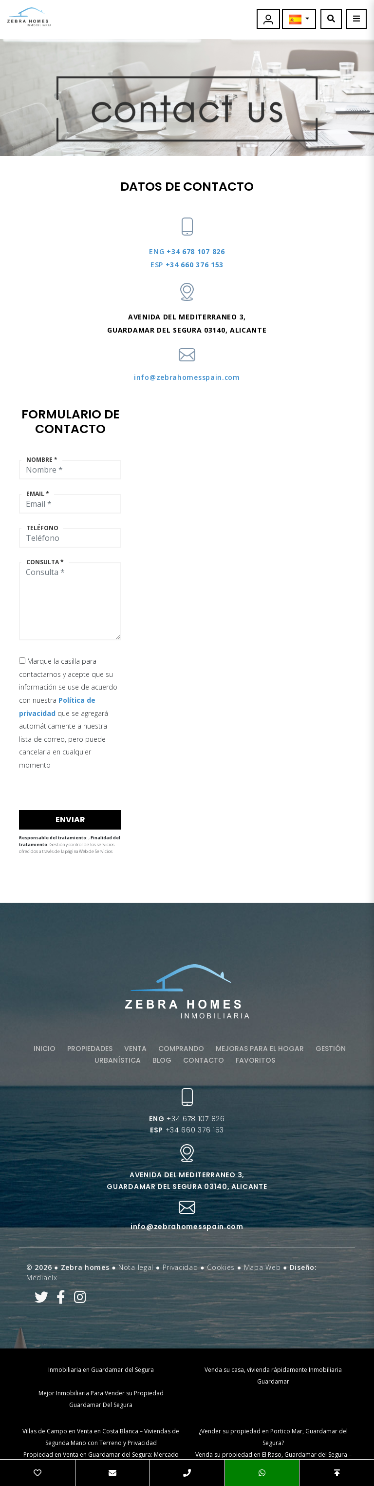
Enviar (70, 819)
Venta (135, 1048)
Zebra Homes (29, 16)
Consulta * (45, 562)
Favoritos (255, 1060)
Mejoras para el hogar (260, 1048)
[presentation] (71, 789)
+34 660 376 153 (187, 264)
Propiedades (89, 1048)
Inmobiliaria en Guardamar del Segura (101, 1370)
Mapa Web (262, 1267)
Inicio (45, 1048)
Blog (161, 1060)
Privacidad (180, 1267)
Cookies (221, 1267)
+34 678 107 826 (186, 251)
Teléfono (42, 528)
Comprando (181, 1048)
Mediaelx (41, 1277)
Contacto (203, 1060)
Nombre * (41, 460)
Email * (37, 494)
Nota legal (135, 1267)
